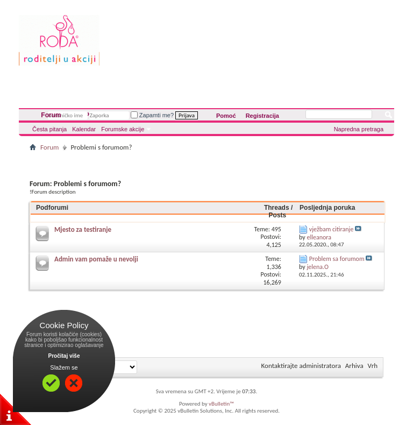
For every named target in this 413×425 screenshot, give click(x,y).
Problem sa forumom (337, 259)
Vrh (373, 366)
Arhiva (354, 366)
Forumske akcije (122, 129)
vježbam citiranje (331, 229)
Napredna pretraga (358, 129)
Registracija (262, 115)
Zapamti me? (152, 115)
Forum (51, 115)
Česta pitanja (49, 129)
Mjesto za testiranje (82, 229)
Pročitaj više (64, 356)
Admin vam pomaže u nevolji (96, 259)
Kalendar (84, 129)
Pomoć (226, 115)
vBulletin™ (221, 403)
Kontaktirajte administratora (301, 366)
